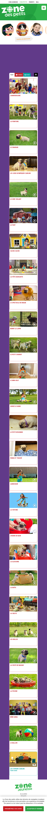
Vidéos (20, 75)
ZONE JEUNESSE (13, 2)
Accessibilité (23, 794)
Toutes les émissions (23, 39)
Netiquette (23, 796)
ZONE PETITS (23, 2)
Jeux (28, 75)
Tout (11, 75)
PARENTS (31, 2)
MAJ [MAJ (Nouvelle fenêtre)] (37, 2)
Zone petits (13, 12)
